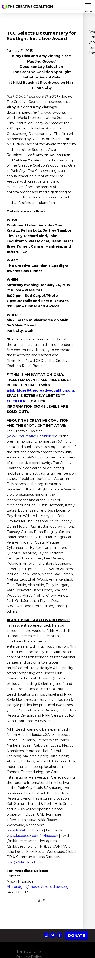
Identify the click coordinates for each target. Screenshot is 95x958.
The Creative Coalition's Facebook (59, 935)
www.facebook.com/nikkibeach (32, 836)
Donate (76, 936)
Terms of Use (28, 951)
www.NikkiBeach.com (25, 830)
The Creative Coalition (28, 7)
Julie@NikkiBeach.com (26, 862)
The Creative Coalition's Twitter (53, 935)
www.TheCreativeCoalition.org (33, 436)
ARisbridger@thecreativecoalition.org (37, 887)
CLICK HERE (17, 401)
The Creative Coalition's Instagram (46, 935)
